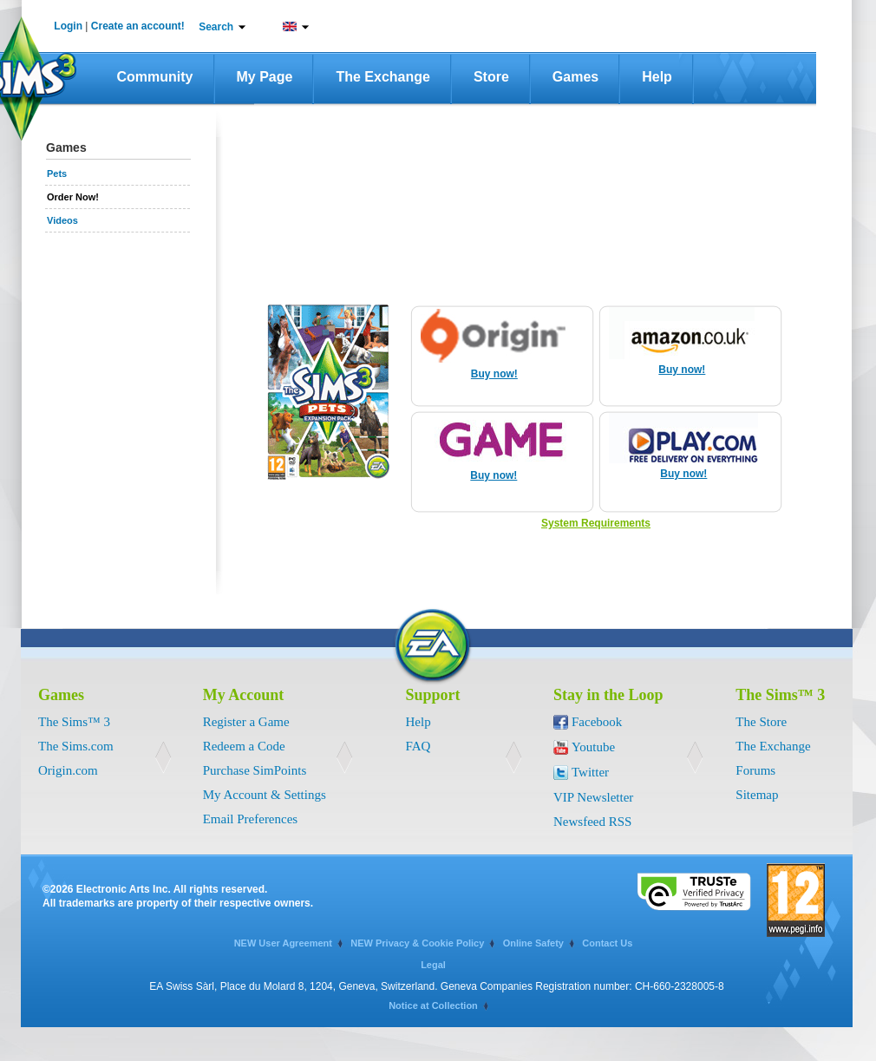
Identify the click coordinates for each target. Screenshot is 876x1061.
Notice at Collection (433, 1005)
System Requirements (595, 523)
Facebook (597, 722)
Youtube (593, 747)
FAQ (418, 746)
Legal (433, 964)
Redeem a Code (244, 746)
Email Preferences (250, 819)
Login (68, 26)
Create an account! (138, 26)
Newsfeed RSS (592, 821)
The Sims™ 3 (74, 722)
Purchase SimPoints (255, 770)
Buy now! (494, 374)
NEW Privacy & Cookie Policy (417, 943)
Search (216, 27)
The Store (761, 722)
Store (491, 76)
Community (155, 76)
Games (575, 76)
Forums (755, 770)
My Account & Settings (264, 795)
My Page (265, 76)
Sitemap (756, 795)
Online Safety (533, 943)
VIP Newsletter (593, 797)
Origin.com (68, 770)
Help (657, 76)
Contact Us (607, 943)
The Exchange (382, 76)
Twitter (590, 772)
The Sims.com (76, 746)
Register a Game (246, 722)
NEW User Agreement (283, 943)
